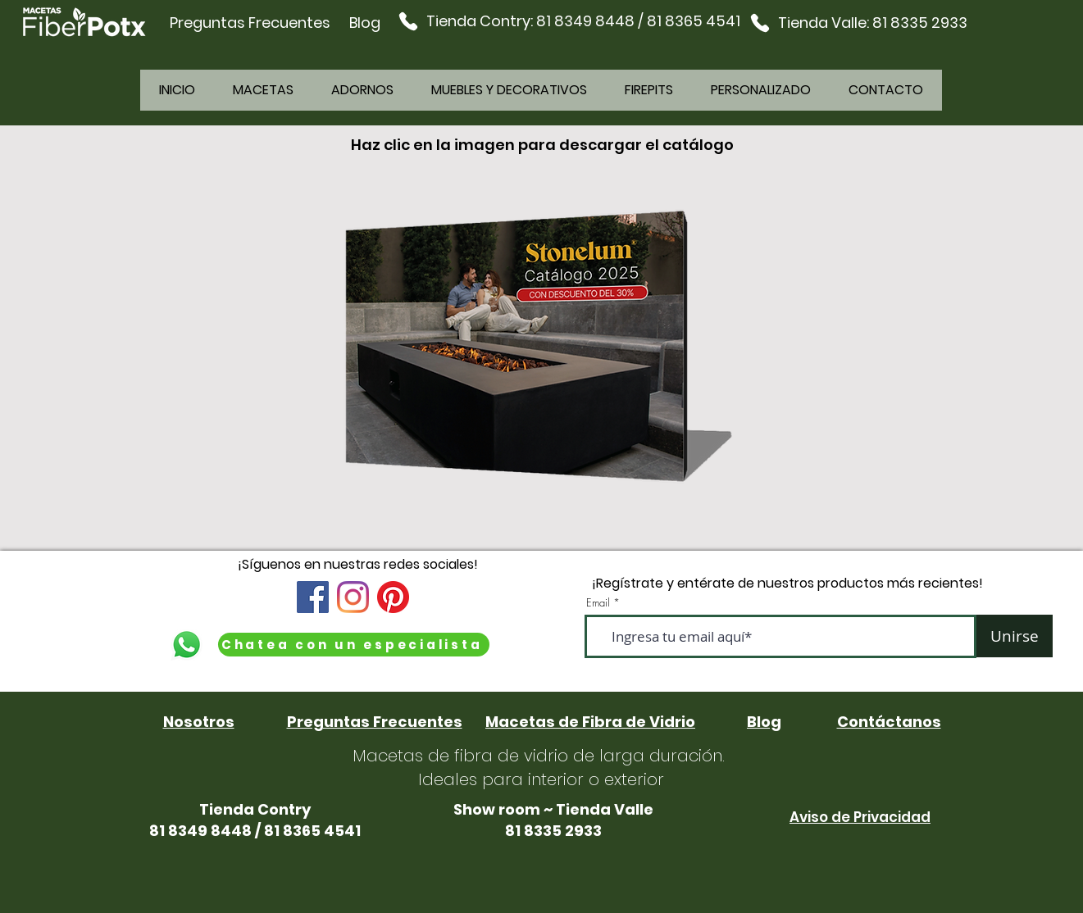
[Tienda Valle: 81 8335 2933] (858, 22)
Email (598, 602)
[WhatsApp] (186, 645)
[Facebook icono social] (313, 597)
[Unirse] (1014, 636)
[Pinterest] (393, 597)
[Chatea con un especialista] (353, 644)
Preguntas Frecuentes (250, 22)
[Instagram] (353, 597)
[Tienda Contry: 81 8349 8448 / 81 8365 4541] (569, 21)
